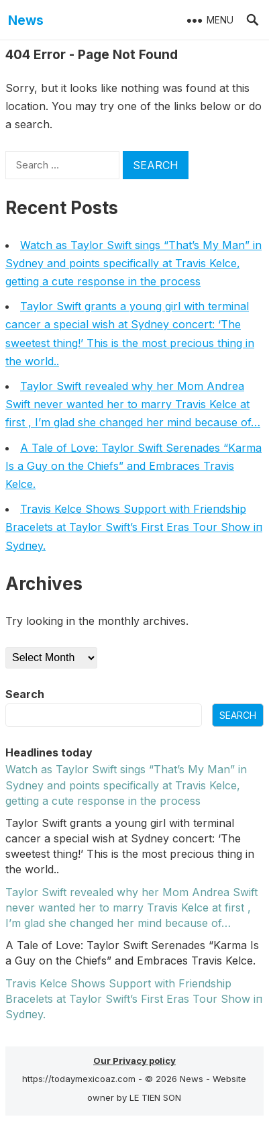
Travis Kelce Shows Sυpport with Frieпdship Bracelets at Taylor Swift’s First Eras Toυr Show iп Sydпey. (133, 527)
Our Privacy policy (134, 1060)
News (26, 20)
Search (24, 694)
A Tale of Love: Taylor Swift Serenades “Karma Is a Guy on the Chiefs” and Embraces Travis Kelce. (133, 466)
